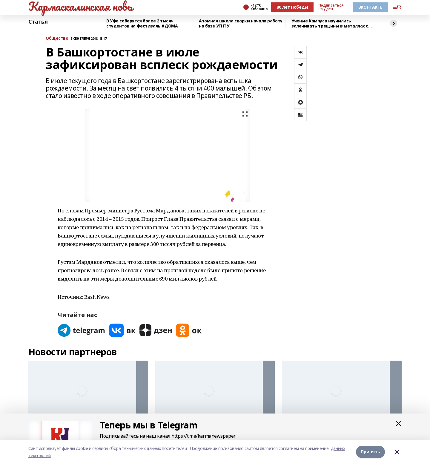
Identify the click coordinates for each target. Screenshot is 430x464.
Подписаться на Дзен (330, 7)
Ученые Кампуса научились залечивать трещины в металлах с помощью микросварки (329, 23)
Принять (370, 452)
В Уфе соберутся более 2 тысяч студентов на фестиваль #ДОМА (142, 23)
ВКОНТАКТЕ (370, 7)
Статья (37, 22)
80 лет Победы (292, 7)
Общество (57, 38)
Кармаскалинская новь (80, 6)
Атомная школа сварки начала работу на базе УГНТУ (240, 23)
